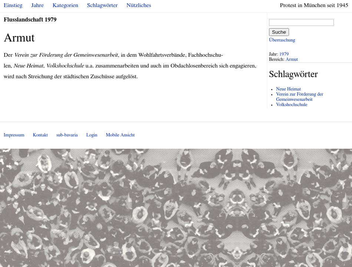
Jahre (37, 5)
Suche (279, 32)
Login (91, 135)
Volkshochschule (291, 104)
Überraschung (282, 40)
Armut (292, 59)
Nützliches (139, 5)
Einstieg (13, 5)
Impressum (14, 135)
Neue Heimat (288, 89)
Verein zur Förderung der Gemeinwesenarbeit (299, 97)
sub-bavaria (66, 135)
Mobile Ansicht (120, 135)
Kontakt (40, 135)
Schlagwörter (102, 5)
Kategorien (65, 5)
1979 (284, 54)
